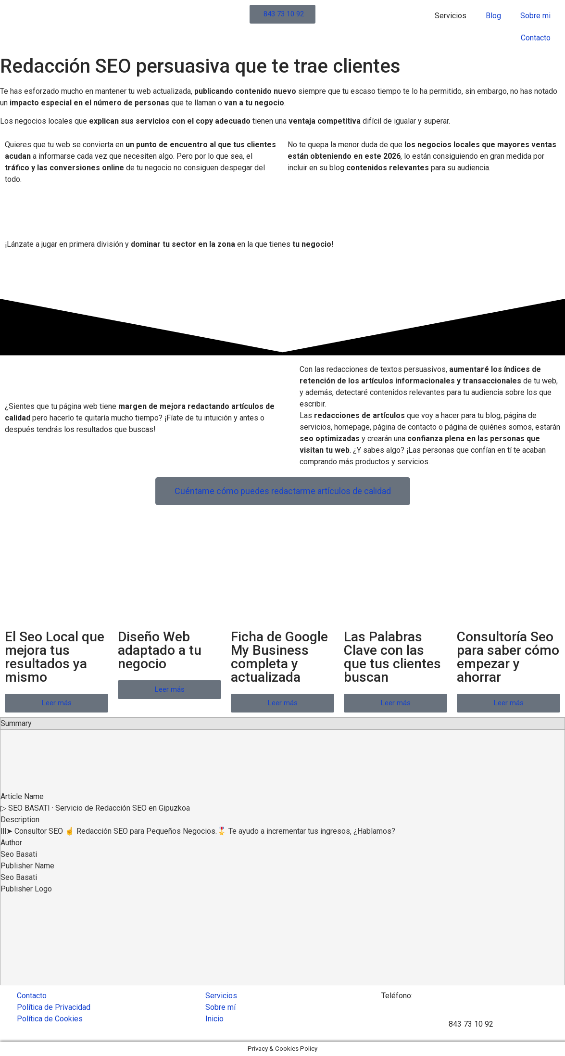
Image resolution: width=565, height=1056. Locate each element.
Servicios (450, 15)
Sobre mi (535, 15)
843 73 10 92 (471, 1024)
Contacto (536, 37)
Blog (493, 15)
